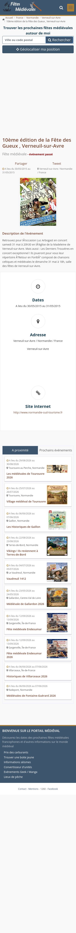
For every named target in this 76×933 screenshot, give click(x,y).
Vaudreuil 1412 (16, 578)
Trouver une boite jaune (19, 757)
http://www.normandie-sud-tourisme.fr (38, 412)
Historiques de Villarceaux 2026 (27, 676)
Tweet (57, 163)
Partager (21, 163)
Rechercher (59, 40)
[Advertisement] (36, 98)
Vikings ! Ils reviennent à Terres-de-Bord (22, 552)
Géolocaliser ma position (38, 49)
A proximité (20, 450)
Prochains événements (55, 450)
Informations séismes (17, 762)
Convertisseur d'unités (18, 767)
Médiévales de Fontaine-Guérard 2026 (31, 695)
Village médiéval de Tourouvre (26, 501)
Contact (22, 788)
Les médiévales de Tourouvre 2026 (25, 475)
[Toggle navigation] (70, 7)
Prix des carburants (16, 752)
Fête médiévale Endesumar (24, 629)
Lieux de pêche (13, 777)
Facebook (53, 788)
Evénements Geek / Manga (20, 772)
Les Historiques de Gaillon (23, 527)
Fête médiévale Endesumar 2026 (24, 655)
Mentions (33, 788)
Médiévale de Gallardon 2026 (25, 604)
